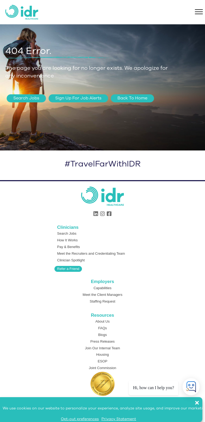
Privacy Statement (118, 418)
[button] (199, 400)
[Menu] (199, 12)
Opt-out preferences (80, 418)
